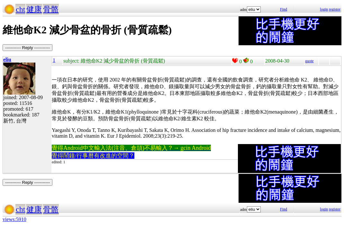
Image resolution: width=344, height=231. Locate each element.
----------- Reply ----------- (27, 47)
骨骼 (51, 9)
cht (20, 9)
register (334, 9)
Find (283, 9)
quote (309, 61)
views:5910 (14, 219)
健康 (34, 9)
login (324, 9)
